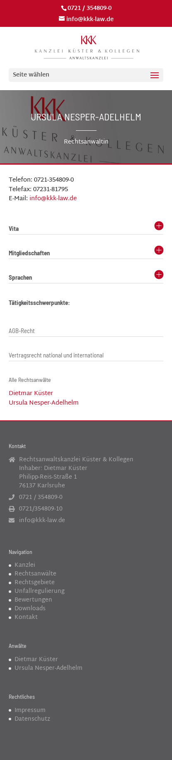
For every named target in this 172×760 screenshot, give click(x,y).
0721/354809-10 (41, 509)
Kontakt (26, 617)
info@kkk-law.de (53, 198)
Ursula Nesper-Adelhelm (44, 403)
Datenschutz (32, 719)
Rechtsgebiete (35, 583)
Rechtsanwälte (35, 574)
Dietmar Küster (31, 393)
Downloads (30, 609)
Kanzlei (25, 565)
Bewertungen (33, 600)
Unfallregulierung (40, 591)
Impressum (30, 710)
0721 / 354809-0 (89, 8)
